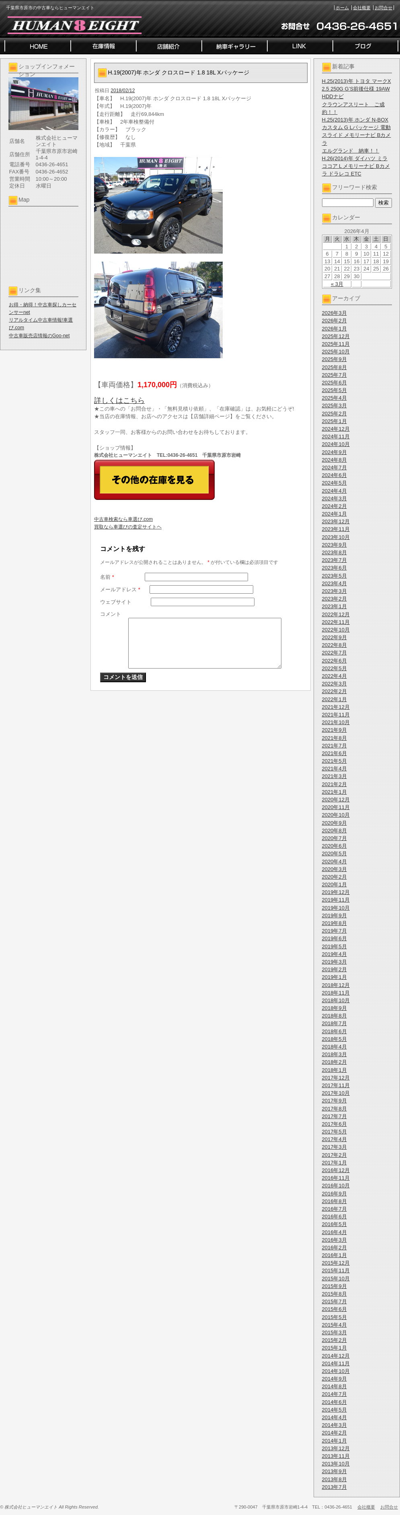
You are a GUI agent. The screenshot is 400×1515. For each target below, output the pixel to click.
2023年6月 (334, 568)
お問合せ (383, 7)
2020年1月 (334, 884)
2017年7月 (334, 1116)
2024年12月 (336, 429)
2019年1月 (334, 977)
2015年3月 (334, 1332)
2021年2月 (334, 784)
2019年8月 (334, 923)
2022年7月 (334, 653)
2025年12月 (336, 336)
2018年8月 (334, 1016)
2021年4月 (334, 769)
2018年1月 (334, 1070)
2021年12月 (336, 707)
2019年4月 (334, 954)
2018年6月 (334, 1031)
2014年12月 (336, 1356)
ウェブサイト (115, 602)
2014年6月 (334, 1402)
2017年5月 (334, 1132)
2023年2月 (334, 599)
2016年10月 (336, 1186)
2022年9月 (334, 637)
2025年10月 (336, 352)
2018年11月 (336, 993)
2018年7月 (334, 1023)
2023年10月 (336, 537)
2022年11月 (336, 622)
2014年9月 (334, 1379)
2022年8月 (334, 645)
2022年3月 (334, 684)
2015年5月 (334, 1317)
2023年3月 (334, 591)
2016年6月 (334, 1217)
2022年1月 (334, 699)
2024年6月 (334, 475)
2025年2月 (334, 414)
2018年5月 (334, 1039)
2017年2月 (334, 1155)
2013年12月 (336, 1448)
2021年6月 (334, 753)
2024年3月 (334, 498)
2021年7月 (334, 746)
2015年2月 (334, 1340)
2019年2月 (334, 969)
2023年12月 (336, 521)
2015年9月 (334, 1286)
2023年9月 (334, 545)
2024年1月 (334, 514)
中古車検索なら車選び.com (123, 519)
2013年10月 (336, 1464)
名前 (107, 577)
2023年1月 (334, 606)
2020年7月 (334, 838)
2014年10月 (336, 1371)
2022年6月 (334, 661)
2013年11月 (336, 1456)
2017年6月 (334, 1124)
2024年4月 (334, 491)
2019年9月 (334, 915)
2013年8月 (334, 1479)
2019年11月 (336, 900)
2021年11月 (336, 715)
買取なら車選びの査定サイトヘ (128, 527)
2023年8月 (334, 552)
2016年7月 (334, 1209)
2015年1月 (334, 1348)
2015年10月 (336, 1279)
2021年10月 (336, 722)
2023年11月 (336, 529)
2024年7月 (334, 467)
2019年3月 (334, 962)
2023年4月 (334, 583)
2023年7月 (334, 560)
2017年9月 (334, 1101)
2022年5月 (334, 668)
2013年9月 (334, 1471)
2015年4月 (334, 1325)
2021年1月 (334, 792)
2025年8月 (334, 367)
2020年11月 (336, 807)
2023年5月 (334, 576)
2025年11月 (336, 344)
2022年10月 (336, 630)
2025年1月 (334, 421)
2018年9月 (334, 1008)
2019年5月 (334, 946)
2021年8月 (334, 738)
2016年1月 (334, 1255)
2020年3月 (334, 869)
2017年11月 (336, 1085)
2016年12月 (336, 1170)
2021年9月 (334, 730)
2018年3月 (334, 1054)
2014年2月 (334, 1433)
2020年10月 (336, 815)
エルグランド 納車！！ (350, 151)
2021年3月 (334, 776)
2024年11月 (336, 436)
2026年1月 (334, 329)
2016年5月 (334, 1224)
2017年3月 (334, 1147)
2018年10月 (336, 1000)
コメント (110, 614)
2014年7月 (334, 1394)
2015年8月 (334, 1294)
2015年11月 (336, 1270)
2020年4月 (334, 862)
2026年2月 (334, 321)
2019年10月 (336, 908)
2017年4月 (334, 1139)
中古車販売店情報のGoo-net (39, 336)
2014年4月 (334, 1417)
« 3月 (337, 284)
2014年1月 (334, 1441)
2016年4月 (334, 1232)
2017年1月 (334, 1163)
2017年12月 (336, 1078)
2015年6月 (334, 1309)
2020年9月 (334, 823)
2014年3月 (334, 1425)
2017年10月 (336, 1093)
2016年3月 (334, 1240)
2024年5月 (334, 483)
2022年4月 (334, 676)
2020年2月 (334, 877)
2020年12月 (336, 800)
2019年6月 (334, 938)
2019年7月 (334, 931)
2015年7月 (334, 1301)
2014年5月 (334, 1410)
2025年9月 (334, 359)
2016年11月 (336, 1178)
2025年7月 (334, 375)
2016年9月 (334, 1194)
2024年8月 (334, 460)
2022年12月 (336, 614)
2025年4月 (334, 398)
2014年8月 (334, 1386)
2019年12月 (336, 892)
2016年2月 (334, 1248)
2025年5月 (334, 390)
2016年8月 (334, 1201)
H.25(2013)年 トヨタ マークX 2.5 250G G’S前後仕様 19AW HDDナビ (356, 88)
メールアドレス (120, 589)
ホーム (342, 7)
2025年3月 (334, 405)
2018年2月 (334, 1062)
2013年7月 (334, 1487)
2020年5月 (334, 853)
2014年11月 (336, 1363)
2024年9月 (334, 452)
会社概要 (362, 7)
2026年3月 (334, 313)
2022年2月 (334, 691)
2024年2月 (334, 506)
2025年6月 (334, 383)
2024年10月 (336, 444)
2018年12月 (336, 985)
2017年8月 (334, 1109)
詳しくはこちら (119, 400)
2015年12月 (336, 1263)
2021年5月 (334, 761)
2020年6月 (334, 846)
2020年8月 (334, 831)
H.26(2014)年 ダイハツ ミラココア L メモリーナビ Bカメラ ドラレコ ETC (356, 166)
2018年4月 (334, 1047)
